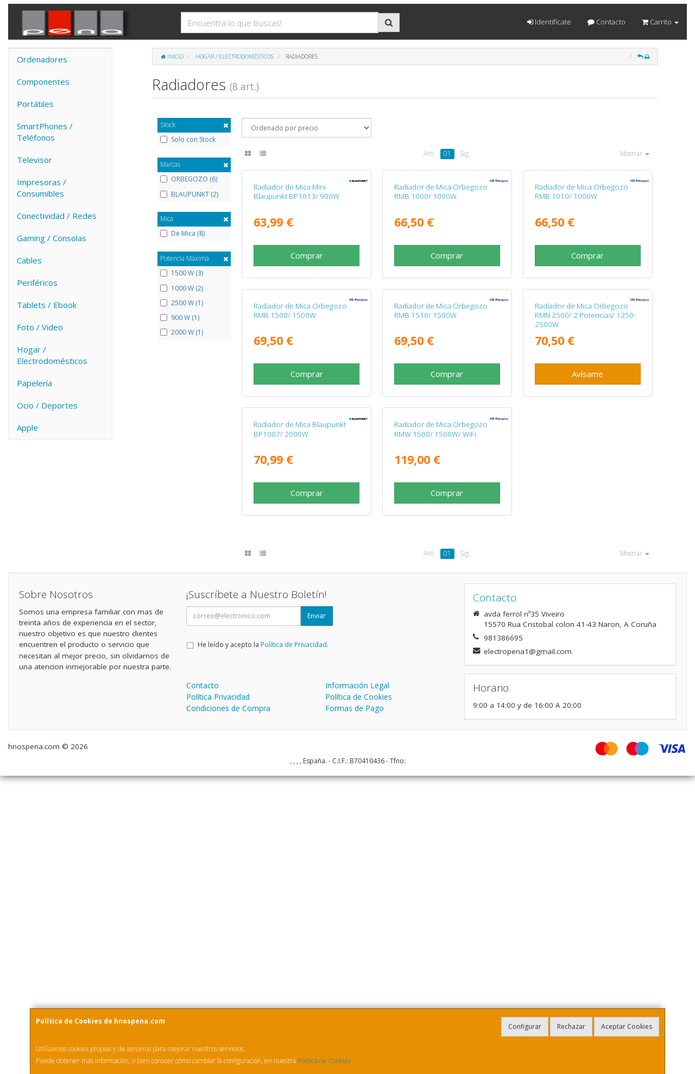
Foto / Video (40, 327)
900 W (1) (179, 317)
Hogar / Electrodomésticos (52, 355)
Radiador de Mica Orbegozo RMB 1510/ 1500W (441, 509)
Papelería (34, 383)
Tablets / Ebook (47, 304)
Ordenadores (42, 59)
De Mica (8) (182, 233)
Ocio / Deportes (47, 405)
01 (447, 153)
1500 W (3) (181, 273)
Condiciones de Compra (228, 1006)
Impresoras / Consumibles (41, 188)
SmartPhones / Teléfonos (45, 132)
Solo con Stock (188, 139)
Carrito (660, 22)
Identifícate (549, 22)
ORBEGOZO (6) (188, 179)
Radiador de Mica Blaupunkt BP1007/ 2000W (300, 727)
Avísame (587, 572)
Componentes (43, 81)
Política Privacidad (218, 995)
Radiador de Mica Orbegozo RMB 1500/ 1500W (300, 509)
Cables (29, 260)
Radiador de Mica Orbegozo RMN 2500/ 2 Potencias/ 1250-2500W (585, 514)
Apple (27, 427)
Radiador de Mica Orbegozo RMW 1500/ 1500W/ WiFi (441, 727)
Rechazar (571, 1026)
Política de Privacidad (294, 942)
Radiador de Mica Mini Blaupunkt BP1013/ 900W (296, 290)
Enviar (316, 914)
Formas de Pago (354, 1006)
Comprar (306, 354)
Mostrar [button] (634, 153)
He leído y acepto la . (263, 942)
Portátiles (35, 103)
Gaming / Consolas (51, 238)
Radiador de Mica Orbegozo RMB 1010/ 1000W (581, 290)
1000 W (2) (181, 288)
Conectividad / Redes (57, 215)
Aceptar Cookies (626, 1026)
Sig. (465, 153)
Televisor (34, 159)
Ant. (429, 153)
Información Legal (357, 983)
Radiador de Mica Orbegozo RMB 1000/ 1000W (441, 290)
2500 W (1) (181, 303)
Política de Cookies (324, 1060)
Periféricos (37, 282)
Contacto (606, 22)
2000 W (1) (181, 332)
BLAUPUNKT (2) (189, 194)
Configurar (524, 1026)
